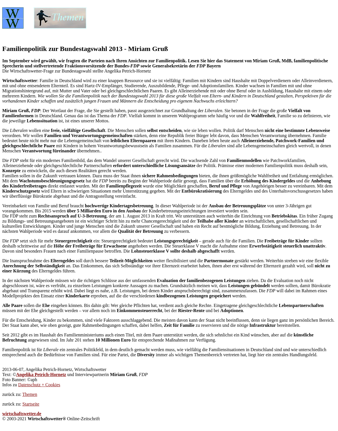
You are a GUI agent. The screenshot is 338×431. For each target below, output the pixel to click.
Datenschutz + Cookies (39, 384)
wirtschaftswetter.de (21, 413)
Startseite (30, 404)
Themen (29, 394)
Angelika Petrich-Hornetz (41, 374)
